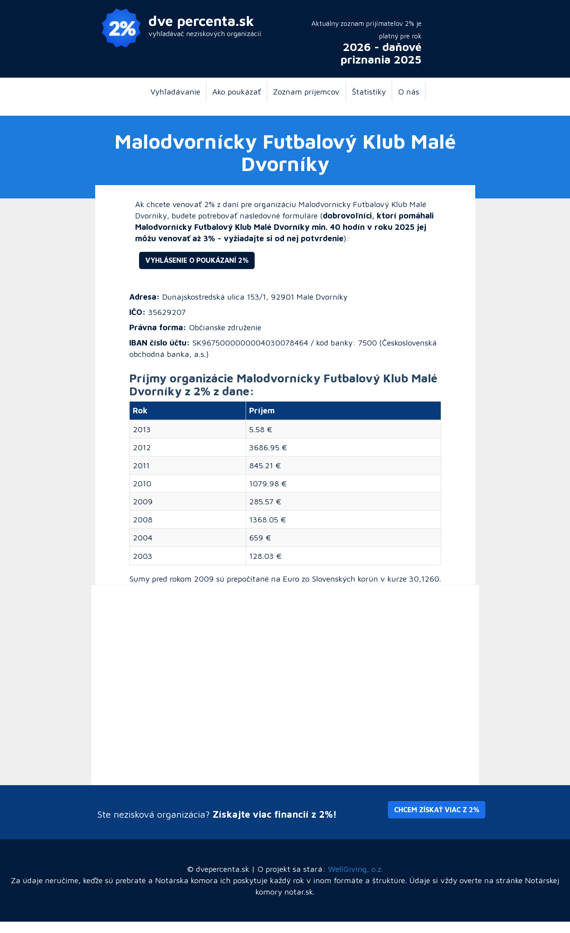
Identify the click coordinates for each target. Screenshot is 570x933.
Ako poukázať (236, 91)
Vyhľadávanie (175, 91)
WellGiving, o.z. (355, 868)
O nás (408, 91)
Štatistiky (369, 91)
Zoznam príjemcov (306, 91)
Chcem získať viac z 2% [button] (436, 810)
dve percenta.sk (201, 20)
